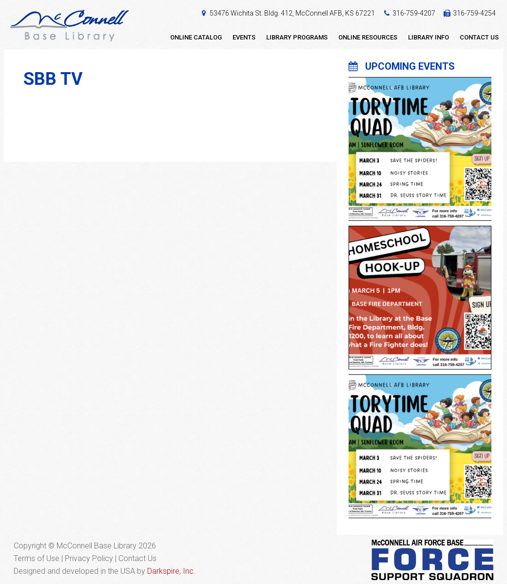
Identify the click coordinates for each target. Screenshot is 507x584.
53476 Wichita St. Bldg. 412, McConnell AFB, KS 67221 (292, 13)
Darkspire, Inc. (171, 571)
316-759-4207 (413, 13)
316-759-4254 (474, 13)
